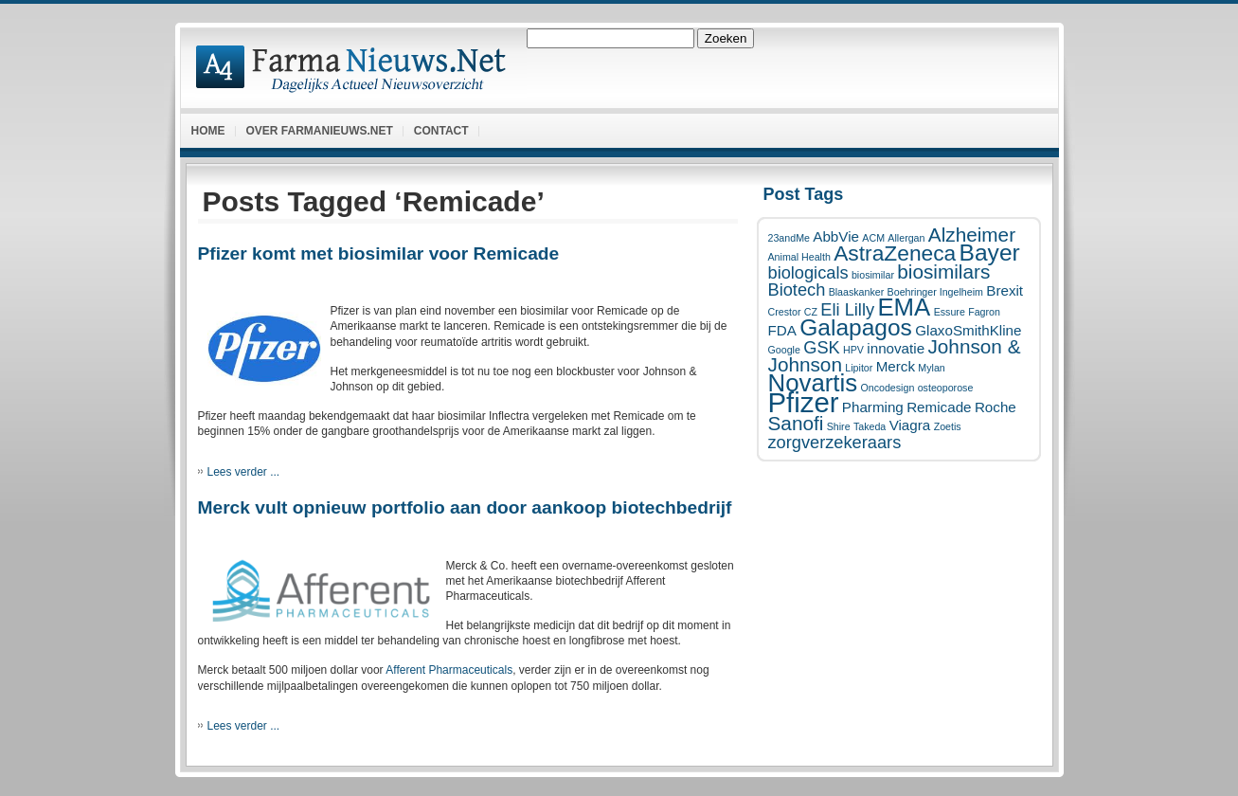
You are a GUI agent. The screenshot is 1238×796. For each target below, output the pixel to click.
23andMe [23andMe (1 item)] (789, 238)
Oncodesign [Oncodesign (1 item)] (887, 387)
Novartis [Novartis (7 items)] (813, 383)
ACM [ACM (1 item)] (873, 238)
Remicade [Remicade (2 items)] (938, 407)
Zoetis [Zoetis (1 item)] (947, 426)
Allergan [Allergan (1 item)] (906, 238)
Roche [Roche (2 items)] (995, 407)
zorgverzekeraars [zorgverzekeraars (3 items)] (835, 442)
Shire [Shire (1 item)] (839, 426)
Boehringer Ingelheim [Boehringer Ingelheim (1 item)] (935, 292)
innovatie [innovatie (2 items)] (895, 348)
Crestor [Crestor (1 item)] (784, 311)
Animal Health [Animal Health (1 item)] (799, 256)
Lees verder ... (243, 472)
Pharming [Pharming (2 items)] (873, 407)
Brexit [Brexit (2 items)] (1004, 290)
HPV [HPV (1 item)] (853, 349)
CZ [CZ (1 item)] (810, 311)
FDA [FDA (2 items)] (782, 330)
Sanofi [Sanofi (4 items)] (796, 423)
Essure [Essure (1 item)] (949, 311)
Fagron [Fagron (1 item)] (984, 311)
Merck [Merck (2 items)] (895, 366)
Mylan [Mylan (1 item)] (931, 367)
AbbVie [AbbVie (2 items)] (836, 236)
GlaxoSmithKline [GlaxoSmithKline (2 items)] (968, 330)
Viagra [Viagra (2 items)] (910, 425)
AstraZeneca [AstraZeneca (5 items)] (895, 253)
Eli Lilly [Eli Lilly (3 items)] (847, 309)
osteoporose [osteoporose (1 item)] (946, 387)
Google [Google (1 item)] (784, 349)
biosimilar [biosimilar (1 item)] (873, 274)
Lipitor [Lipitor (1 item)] (858, 367)
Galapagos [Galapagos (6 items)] (855, 327)
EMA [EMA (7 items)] (903, 307)
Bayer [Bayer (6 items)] (990, 252)
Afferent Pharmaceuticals (449, 670)
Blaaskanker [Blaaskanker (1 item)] (857, 292)
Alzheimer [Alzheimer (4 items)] (971, 234)
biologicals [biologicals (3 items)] (808, 272)
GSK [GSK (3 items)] (821, 347)
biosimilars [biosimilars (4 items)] (943, 271)
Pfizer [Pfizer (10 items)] (803, 402)
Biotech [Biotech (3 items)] (797, 289)
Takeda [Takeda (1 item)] (869, 426)
